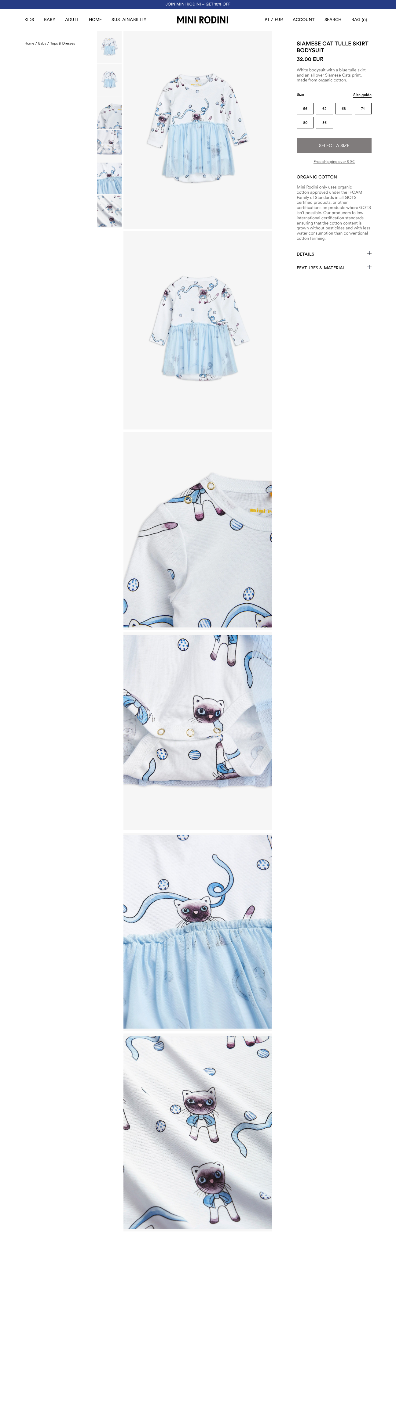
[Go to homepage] (202, 19)
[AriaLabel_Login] (304, 20)
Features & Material (334, 267)
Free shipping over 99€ (334, 161)
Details (334, 254)
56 (305, 108)
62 (324, 108)
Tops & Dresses (62, 43)
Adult (72, 19)
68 (344, 108)
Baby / (43, 43)
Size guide (362, 95)
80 (305, 122)
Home (95, 19)
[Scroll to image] (109, 47)
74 (363, 108)
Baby (50, 19)
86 (324, 122)
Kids (29, 19)
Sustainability (129, 19)
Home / (30, 43)
